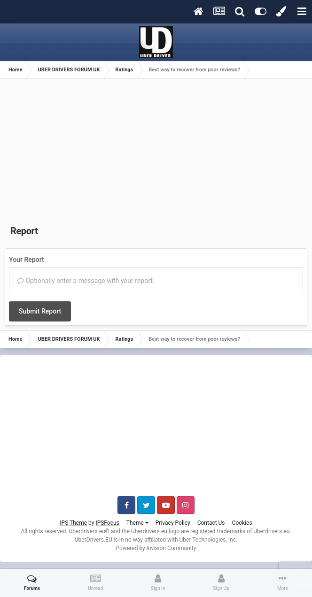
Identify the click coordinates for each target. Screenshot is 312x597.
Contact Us (211, 523)
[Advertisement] (156, 154)
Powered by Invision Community (156, 548)
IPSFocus (107, 523)
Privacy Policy (173, 523)
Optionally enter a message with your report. (86, 280)
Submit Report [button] (40, 311)
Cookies (242, 523)
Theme (137, 523)
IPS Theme (73, 523)
